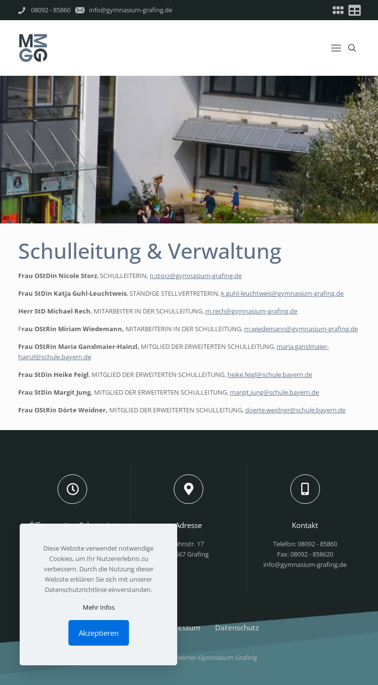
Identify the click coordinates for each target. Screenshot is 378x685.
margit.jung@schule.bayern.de (274, 392)
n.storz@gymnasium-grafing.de (196, 275)
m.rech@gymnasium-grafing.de (251, 311)
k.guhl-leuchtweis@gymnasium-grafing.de (282, 293)
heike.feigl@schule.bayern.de (269, 374)
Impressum (180, 627)
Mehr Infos (99, 607)
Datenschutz (237, 627)
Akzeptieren (99, 633)
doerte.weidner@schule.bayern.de (295, 409)
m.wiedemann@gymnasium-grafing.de (301, 328)
